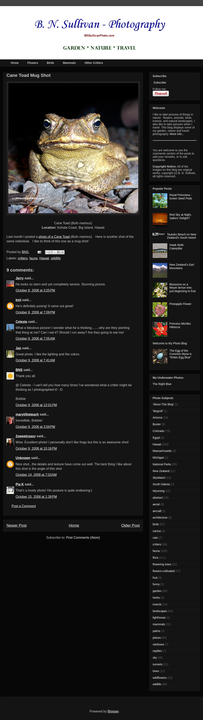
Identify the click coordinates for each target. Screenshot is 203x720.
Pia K (20, 484)
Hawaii (44, 258)
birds (156, 524)
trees (156, 671)
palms (156, 631)
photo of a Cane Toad (54, 236)
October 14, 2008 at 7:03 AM (36, 474)
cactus (157, 531)
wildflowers (159, 677)
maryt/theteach (27, 414)
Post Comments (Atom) (83, 537)
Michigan (158, 457)
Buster (157, 424)
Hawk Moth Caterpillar (177, 246)
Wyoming (158, 491)
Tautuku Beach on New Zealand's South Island (181, 236)
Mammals (69, 62)
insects (157, 604)
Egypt (156, 437)
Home (15, 62)
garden (157, 591)
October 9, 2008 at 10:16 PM (36, 448)
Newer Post (16, 525)
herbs (156, 597)
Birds (50, 62)
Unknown (23, 458)
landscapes (160, 611)
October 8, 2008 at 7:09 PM (35, 312)
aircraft (157, 511)
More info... (177, 134)
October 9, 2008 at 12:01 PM (36, 405)
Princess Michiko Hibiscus (180, 325)
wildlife (56, 258)
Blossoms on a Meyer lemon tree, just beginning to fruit (183, 288)
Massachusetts (162, 450)
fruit (155, 577)
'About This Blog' (163, 404)
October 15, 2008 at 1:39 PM (36, 496)
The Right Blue (162, 384)
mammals (159, 624)
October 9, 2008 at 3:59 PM (35, 427)
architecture (160, 517)
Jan (18, 348)
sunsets (157, 664)
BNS (19, 370)
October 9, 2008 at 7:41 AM (35, 360)
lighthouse (159, 617)
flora (155, 557)
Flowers (32, 62)
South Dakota (161, 484)
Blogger (113, 711)
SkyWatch (159, 477)
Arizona (157, 417)
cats (155, 537)
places (157, 637)
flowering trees (162, 564)
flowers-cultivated (164, 571)
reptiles (157, 651)
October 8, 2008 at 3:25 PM (35, 290)
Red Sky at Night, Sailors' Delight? (181, 216)
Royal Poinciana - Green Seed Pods (181, 196)
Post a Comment (24, 506)
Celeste (21, 321)
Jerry (20, 278)
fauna (33, 258)
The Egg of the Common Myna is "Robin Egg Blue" (181, 354)
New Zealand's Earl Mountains (182, 266)
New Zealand (161, 471)
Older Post (130, 525)
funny (156, 584)
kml (18, 300)
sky (155, 657)
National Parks (162, 464)
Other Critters (93, 62)
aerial (156, 504)
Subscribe (159, 82)
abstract (158, 497)
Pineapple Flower (180, 304)
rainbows (158, 644)
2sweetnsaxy (26, 436)
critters (23, 258)
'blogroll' (158, 411)
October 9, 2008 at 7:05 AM (35, 338)
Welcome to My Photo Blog (170, 343)
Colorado (158, 431)
